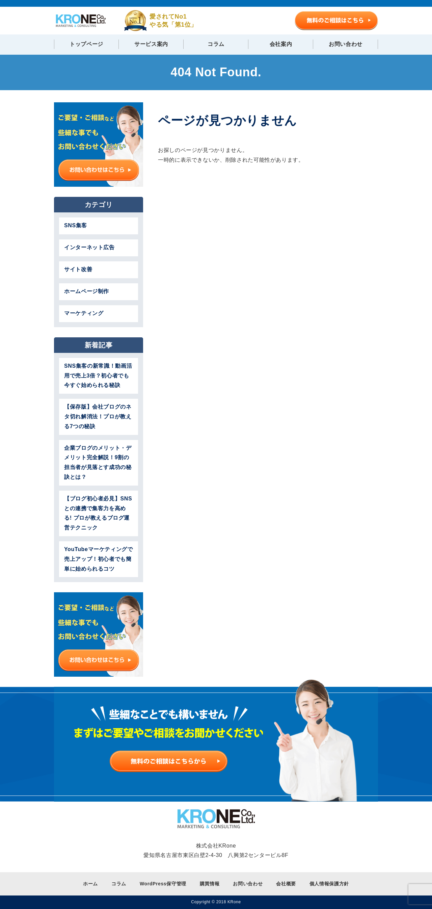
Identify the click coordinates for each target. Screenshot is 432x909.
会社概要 (286, 883)
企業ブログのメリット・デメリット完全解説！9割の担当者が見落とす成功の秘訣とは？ (98, 462)
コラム (216, 44)
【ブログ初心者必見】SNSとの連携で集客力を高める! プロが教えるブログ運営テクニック (98, 513)
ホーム (90, 883)
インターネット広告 (89, 247)
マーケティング (83, 313)
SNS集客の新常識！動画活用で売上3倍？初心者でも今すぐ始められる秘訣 (98, 375)
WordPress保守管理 (163, 883)
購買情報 (210, 883)
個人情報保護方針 (329, 883)
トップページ (86, 44)
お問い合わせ (345, 44)
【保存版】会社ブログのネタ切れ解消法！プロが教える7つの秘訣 (98, 416)
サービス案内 (151, 44)
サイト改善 (78, 269)
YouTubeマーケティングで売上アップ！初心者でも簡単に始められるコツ (98, 559)
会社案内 (281, 44)
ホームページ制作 (86, 291)
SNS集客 (75, 225)
